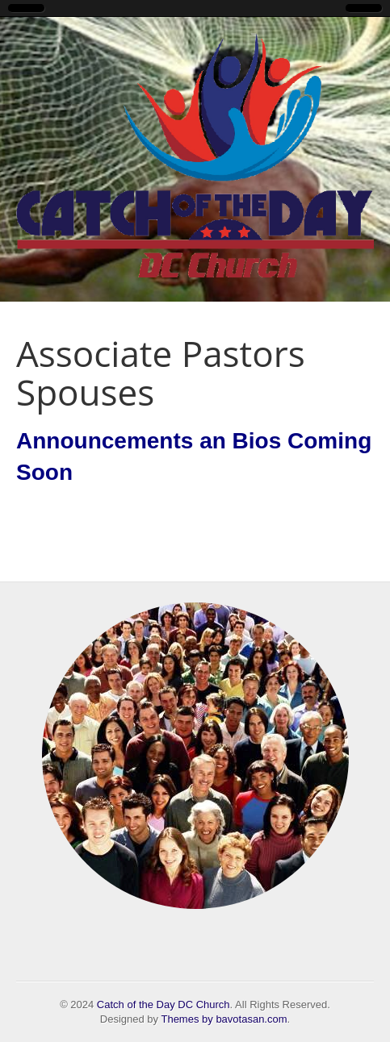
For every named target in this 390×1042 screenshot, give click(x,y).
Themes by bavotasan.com (224, 1019)
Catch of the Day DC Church (163, 1004)
